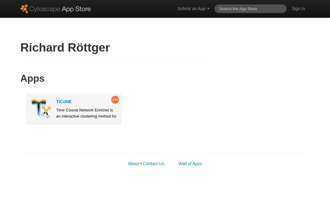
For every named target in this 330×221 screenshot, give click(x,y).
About (133, 163)
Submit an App (193, 8)
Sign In (298, 8)
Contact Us (153, 163)
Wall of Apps (190, 163)
